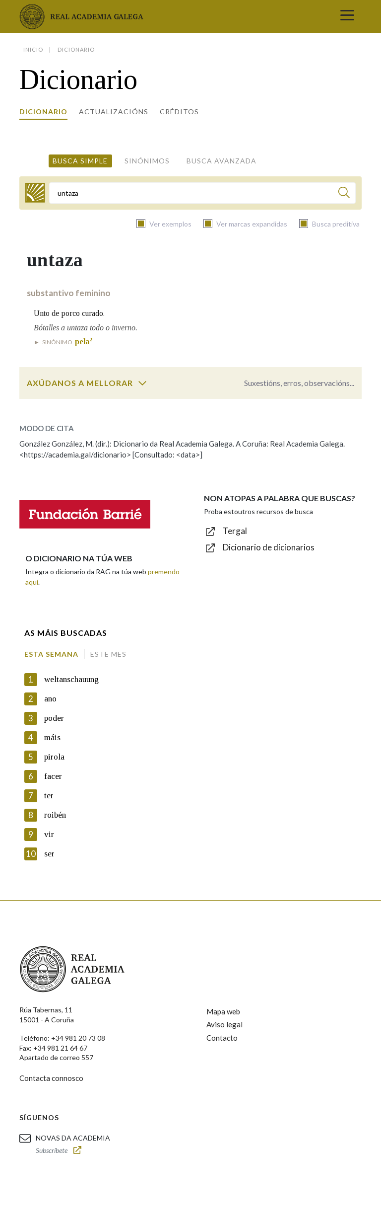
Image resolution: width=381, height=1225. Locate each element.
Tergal (235, 531)
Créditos (179, 111)
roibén (55, 815)
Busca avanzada (221, 160)
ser (49, 853)
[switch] (142, 383)
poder (54, 718)
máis (52, 737)
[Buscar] (344, 194)
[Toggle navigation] (347, 16)
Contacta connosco (51, 1077)
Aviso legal (224, 1024)
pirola (54, 757)
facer (53, 776)
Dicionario (43, 111)
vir (49, 834)
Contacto (222, 1037)
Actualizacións (113, 111)
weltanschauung (71, 679)
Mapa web (223, 1011)
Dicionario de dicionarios (269, 547)
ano (50, 698)
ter (49, 795)
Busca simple (80, 160)
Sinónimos (147, 160)
